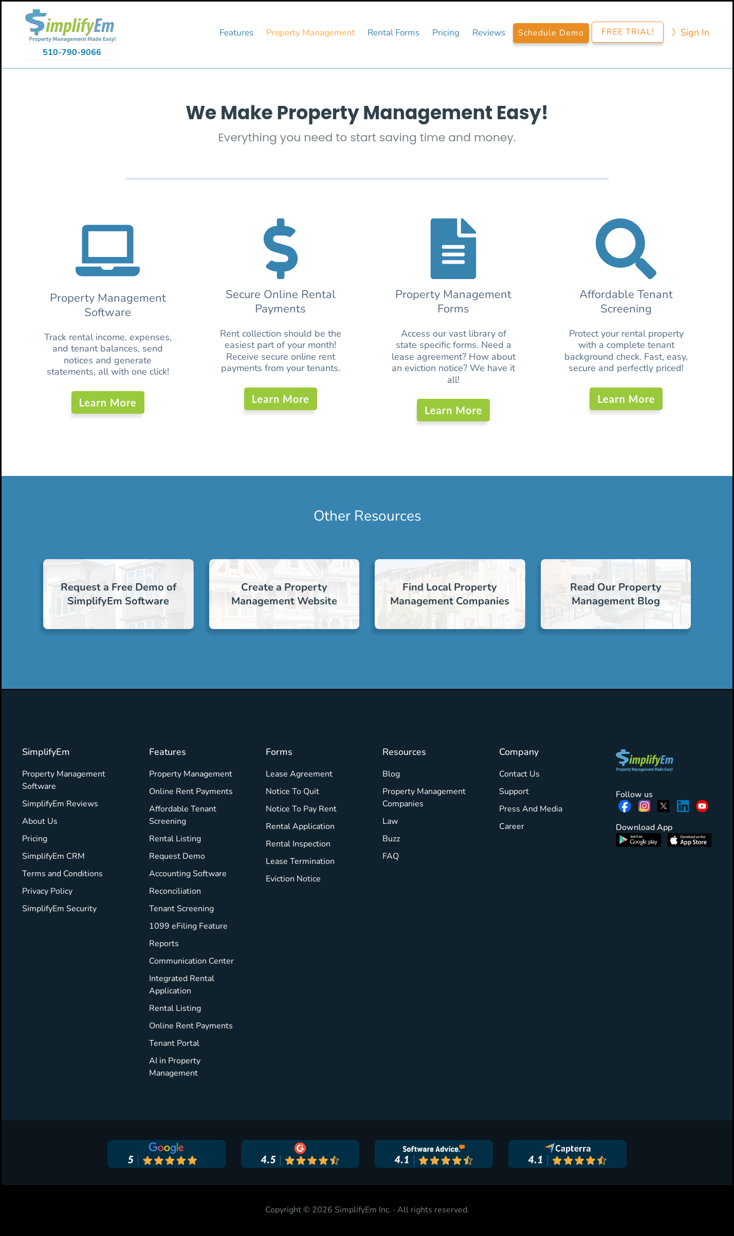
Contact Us (519, 774)
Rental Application (300, 826)
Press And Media (530, 809)
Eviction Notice (293, 878)
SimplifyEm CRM (53, 856)
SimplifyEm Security (59, 908)
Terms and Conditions (62, 873)
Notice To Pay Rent (301, 809)
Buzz (391, 838)
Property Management (190, 774)
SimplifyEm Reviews (60, 803)
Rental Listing (175, 838)
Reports (164, 943)
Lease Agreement (299, 774)
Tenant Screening (181, 908)
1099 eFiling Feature (188, 926)
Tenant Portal (174, 1043)
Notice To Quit (292, 791)
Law (390, 821)
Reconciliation (175, 891)
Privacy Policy (47, 891)
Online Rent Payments (191, 791)
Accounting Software (188, 873)
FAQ (390, 856)
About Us (40, 821)
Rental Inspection (298, 844)
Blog (391, 774)
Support (514, 791)
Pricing (34, 838)
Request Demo (177, 856)
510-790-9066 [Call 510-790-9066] (72, 52)
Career (511, 826)
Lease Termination (300, 861)
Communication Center (191, 961)
